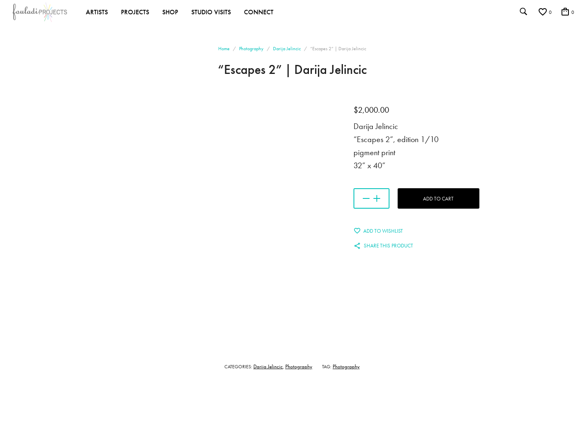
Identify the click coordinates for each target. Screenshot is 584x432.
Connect (258, 12)
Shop (170, 12)
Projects (135, 12)
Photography (251, 48)
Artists (97, 12)
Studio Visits (211, 12)
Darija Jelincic (287, 48)
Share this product (388, 245)
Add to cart (438, 198)
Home (224, 48)
